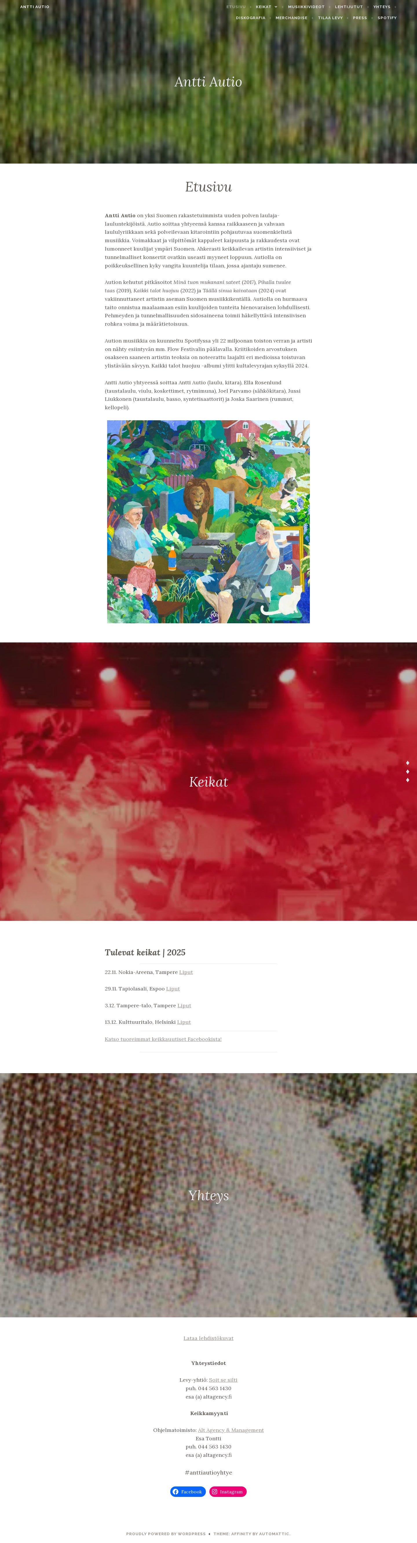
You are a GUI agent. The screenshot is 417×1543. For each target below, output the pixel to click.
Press (373, 18)
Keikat (277, 7)
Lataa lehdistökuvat (208, 1338)
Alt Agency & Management (231, 1430)
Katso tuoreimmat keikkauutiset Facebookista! (163, 1039)
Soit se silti (223, 1380)
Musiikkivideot (319, 7)
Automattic (274, 1534)
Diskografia (264, 18)
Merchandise (305, 18)
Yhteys (394, 7)
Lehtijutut (362, 7)
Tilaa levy (343, 18)
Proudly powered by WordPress (166, 1534)
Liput (186, 972)
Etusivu (249, 7)
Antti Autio (22, 7)
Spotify (399, 18)
